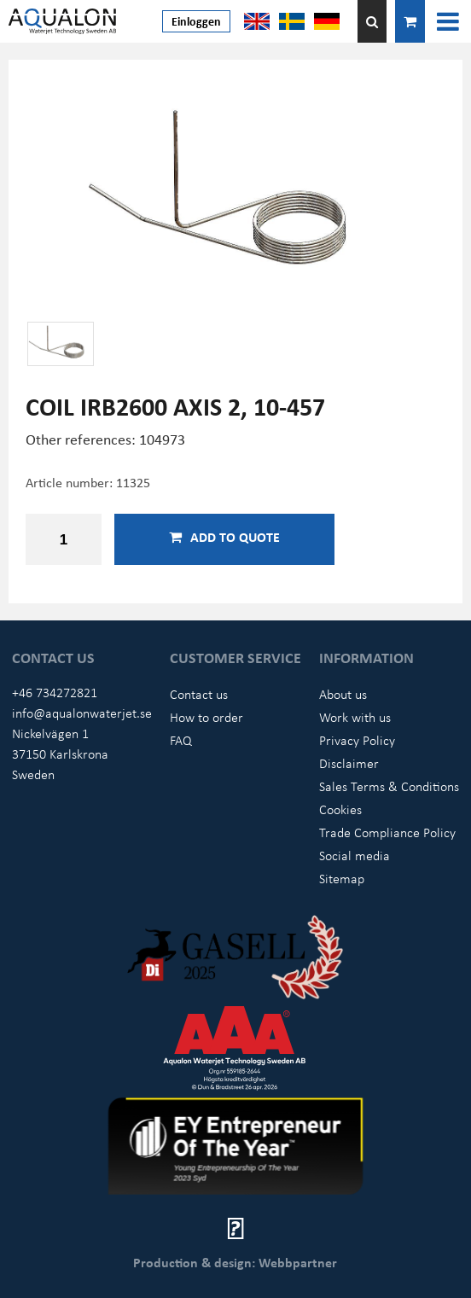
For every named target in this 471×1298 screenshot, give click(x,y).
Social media (354, 855)
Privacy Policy (357, 739)
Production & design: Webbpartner (235, 1262)
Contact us (199, 693)
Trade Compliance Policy (387, 832)
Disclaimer (349, 763)
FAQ (181, 739)
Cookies (340, 809)
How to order (206, 716)
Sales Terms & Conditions (389, 786)
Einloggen (196, 21)
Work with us (355, 716)
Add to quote (224, 536)
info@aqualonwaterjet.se (82, 712)
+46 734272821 (54, 692)
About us (343, 693)
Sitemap (341, 878)
